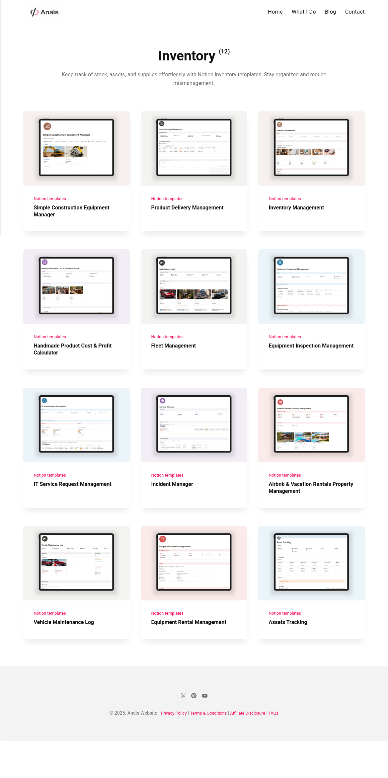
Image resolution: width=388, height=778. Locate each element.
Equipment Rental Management (193, 657)
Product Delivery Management (191, 216)
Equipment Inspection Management (298, 367)
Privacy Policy (168, 750)
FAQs (279, 750)
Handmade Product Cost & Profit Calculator (69, 367)
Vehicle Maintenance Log (68, 657)
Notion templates (52, 207)
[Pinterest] (194, 733)
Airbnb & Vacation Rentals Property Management (304, 514)
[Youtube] (206, 733)
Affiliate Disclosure (251, 750)
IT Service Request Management (59, 514)
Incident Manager (174, 510)
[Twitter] (182, 733)
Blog (330, 12)
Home (275, 12)
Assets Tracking (290, 657)
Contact (355, 12)
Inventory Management (300, 216)
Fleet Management (176, 363)
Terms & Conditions (208, 750)
